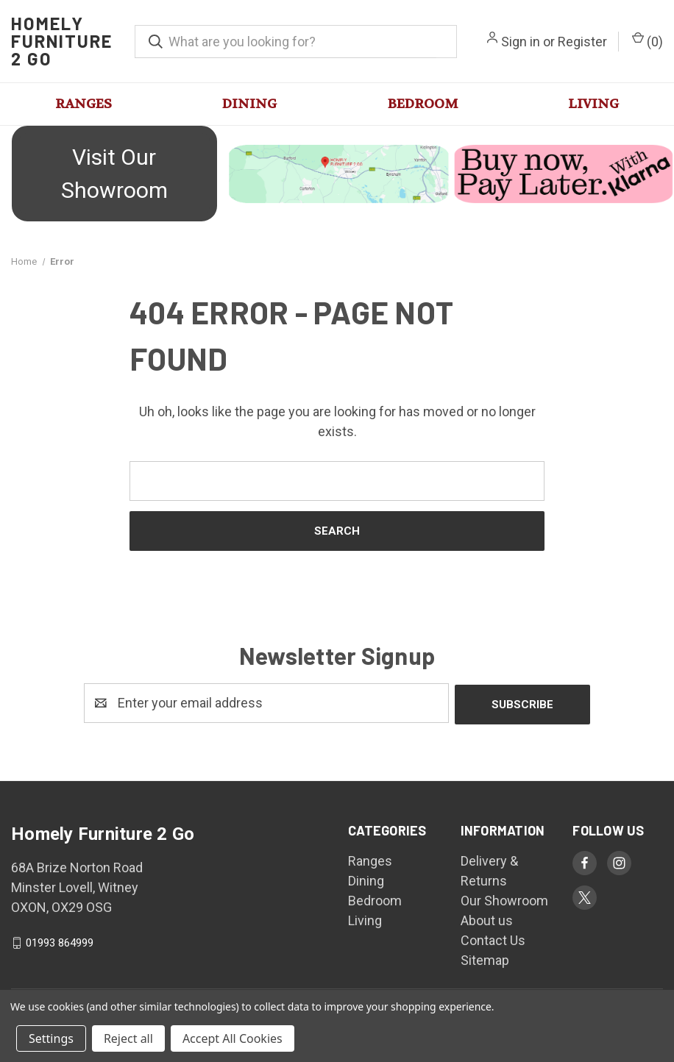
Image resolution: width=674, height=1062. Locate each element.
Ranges (83, 104)
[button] (112, 173)
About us (487, 919)
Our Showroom (504, 899)
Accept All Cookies (232, 1038)
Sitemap (485, 958)
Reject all (128, 1038)
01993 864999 (59, 941)
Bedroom (423, 104)
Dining (249, 104)
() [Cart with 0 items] (647, 40)
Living (593, 104)
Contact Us (493, 939)
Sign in (520, 41)
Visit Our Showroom (114, 173)
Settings (51, 1038)
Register (582, 41)
